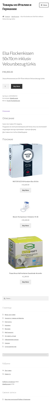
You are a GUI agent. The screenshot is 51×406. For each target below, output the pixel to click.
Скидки (7, 343)
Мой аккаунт (9, 332)
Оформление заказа (12, 339)
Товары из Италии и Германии (16, 7)
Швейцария (15, 16)
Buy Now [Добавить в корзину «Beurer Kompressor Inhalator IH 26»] (25, 225)
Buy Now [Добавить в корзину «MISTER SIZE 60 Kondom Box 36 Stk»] (25, 190)
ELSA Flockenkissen (13, 101)
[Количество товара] (6, 86)
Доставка (8, 370)
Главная (7, 16)
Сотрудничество (10, 347)
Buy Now (16, 86)
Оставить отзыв (10, 336)
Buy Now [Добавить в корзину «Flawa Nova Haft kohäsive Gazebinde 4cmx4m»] (25, 282)
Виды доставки (10, 315)
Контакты (8, 322)
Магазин (7, 329)
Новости (8, 374)
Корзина (7, 325)
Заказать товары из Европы (14, 318)
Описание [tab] (6, 111)
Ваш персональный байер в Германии (17, 399)
